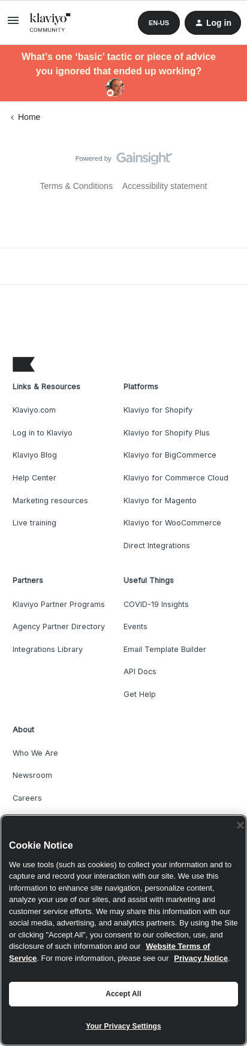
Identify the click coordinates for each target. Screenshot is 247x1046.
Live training (34, 522)
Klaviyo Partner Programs (59, 604)
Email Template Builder (164, 649)
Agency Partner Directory (59, 626)
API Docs (139, 671)
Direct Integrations (156, 545)
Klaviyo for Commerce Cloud (175, 477)
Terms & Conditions (76, 186)
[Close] (240, 825)
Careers (27, 797)
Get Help (139, 694)
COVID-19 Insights (156, 604)
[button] (13, 24)
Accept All (123, 994)
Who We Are (35, 753)
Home (29, 117)
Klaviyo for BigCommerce (169, 454)
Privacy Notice (201, 958)
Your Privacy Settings (123, 1026)
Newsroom (32, 775)
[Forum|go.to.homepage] (50, 22)
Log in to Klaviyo (43, 432)
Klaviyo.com (34, 409)
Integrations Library (48, 649)
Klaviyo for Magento (160, 500)
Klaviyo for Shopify (157, 409)
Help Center (34, 477)
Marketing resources (50, 500)
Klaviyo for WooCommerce (172, 522)
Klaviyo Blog (35, 454)
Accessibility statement (164, 186)
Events (135, 626)
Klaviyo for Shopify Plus (166, 432)
